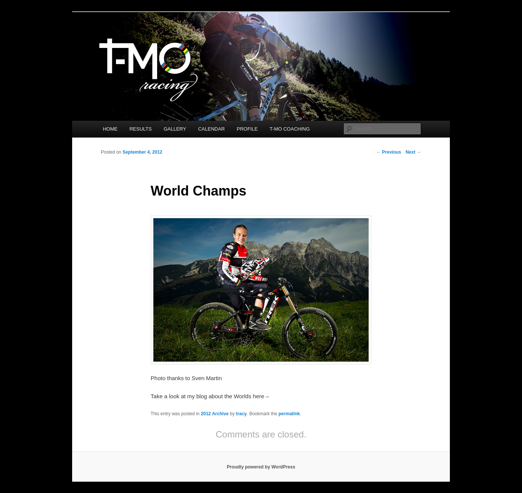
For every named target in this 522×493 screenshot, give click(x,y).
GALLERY (175, 129)
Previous (388, 152)
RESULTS (141, 129)
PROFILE (247, 129)
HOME (110, 129)
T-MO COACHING (290, 129)
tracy (241, 413)
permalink (289, 413)
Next (413, 152)
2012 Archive (215, 413)
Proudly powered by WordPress (261, 467)
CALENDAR (211, 129)
